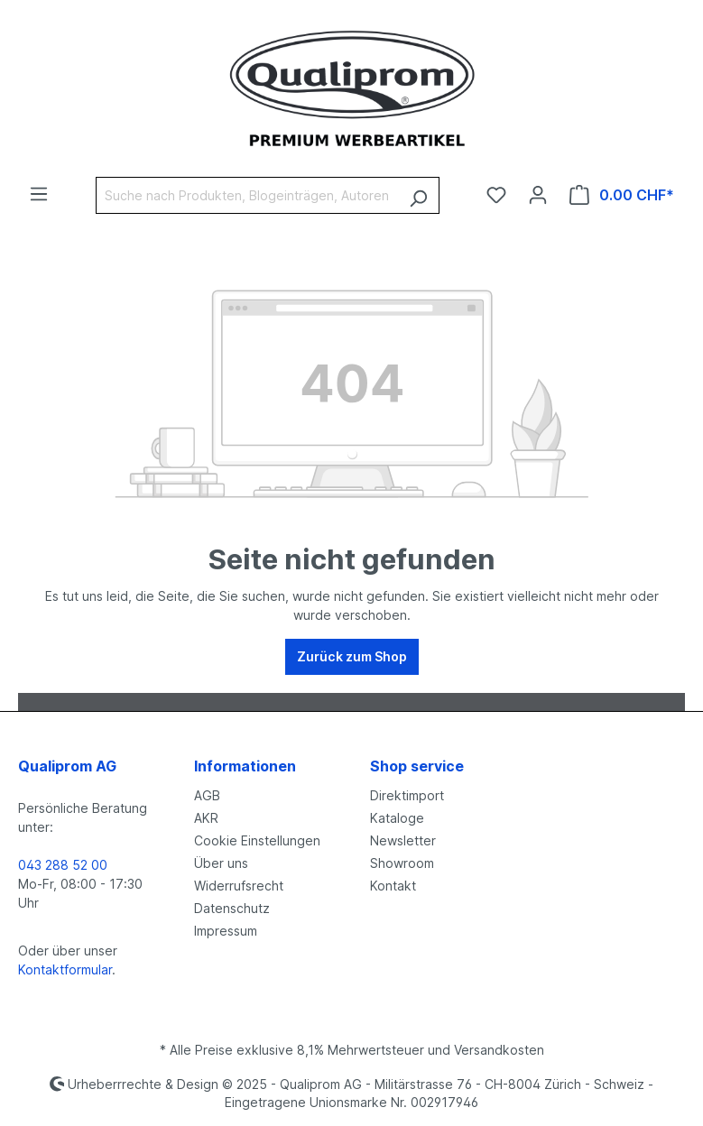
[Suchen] (418, 195)
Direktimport (407, 795)
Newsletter (403, 840)
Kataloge (397, 818)
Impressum (225, 930)
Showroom (402, 863)
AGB (207, 795)
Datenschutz (232, 908)
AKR (206, 818)
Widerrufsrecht (238, 885)
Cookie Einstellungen (257, 840)
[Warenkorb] (622, 195)
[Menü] (39, 194)
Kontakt (393, 885)
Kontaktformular (65, 969)
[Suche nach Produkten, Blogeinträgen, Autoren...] (247, 195)
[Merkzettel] (496, 195)
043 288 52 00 (62, 864)
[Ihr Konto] (538, 195)
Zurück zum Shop (352, 656)
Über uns (221, 863)
